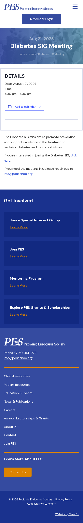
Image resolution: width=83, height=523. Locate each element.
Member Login (41, 19)
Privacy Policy (63, 499)
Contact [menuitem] (10, 435)
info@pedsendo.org (18, 174)
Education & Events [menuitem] (18, 393)
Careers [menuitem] (9, 410)
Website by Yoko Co (67, 514)
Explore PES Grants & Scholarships (40, 307)
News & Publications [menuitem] (18, 401)
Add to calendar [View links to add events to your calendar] (25, 106)
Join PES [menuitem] (10, 443)
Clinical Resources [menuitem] (17, 376)
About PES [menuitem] (11, 427)
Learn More (19, 227)
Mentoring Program (27, 278)
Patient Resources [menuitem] (17, 385)
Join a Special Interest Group (35, 220)
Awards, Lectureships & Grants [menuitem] (26, 418)
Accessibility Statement (41, 503)
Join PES (17, 249)
